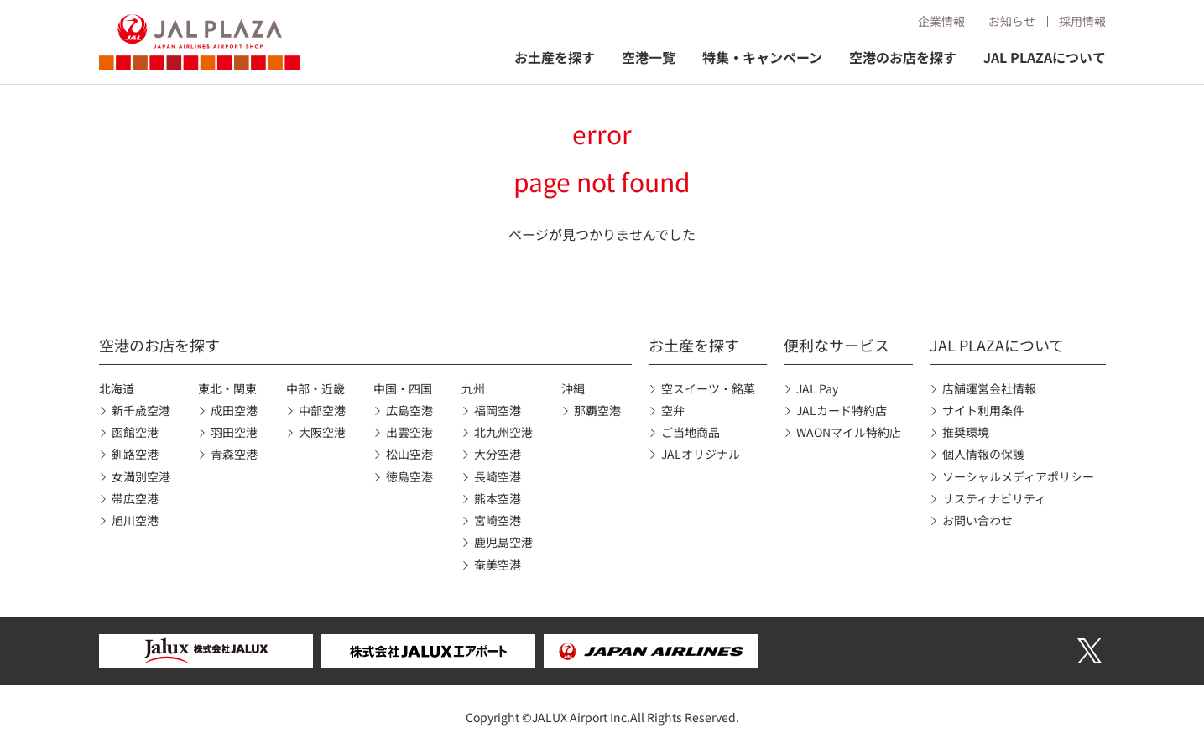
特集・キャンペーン (762, 57)
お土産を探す (554, 57)
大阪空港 (322, 432)
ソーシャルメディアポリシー (1018, 476)
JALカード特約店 (841, 410)
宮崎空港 (497, 520)
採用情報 (1082, 21)
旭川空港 (135, 520)
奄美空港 (497, 564)
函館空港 (135, 432)
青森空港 (234, 453)
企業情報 (941, 21)
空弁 (673, 410)
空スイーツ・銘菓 (708, 388)
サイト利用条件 (983, 410)
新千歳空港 (141, 410)
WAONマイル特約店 (848, 432)
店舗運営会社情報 (989, 388)
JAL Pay (817, 388)
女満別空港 (141, 476)
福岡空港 (497, 410)
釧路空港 (135, 453)
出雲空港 (409, 432)
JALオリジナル (700, 453)
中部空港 (322, 410)
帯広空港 (135, 498)
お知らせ (1011, 21)
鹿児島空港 (503, 541)
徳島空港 (409, 476)
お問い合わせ (977, 520)
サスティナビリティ (994, 498)
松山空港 (409, 453)
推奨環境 (965, 432)
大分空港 (497, 453)
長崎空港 (497, 476)
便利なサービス (836, 345)
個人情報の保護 (983, 453)
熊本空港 (497, 498)
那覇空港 (597, 410)
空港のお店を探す (902, 57)
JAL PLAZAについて (1044, 57)
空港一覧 (648, 57)
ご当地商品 (690, 432)
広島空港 (409, 410)
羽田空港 (234, 432)
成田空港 (234, 410)
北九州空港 (503, 432)
